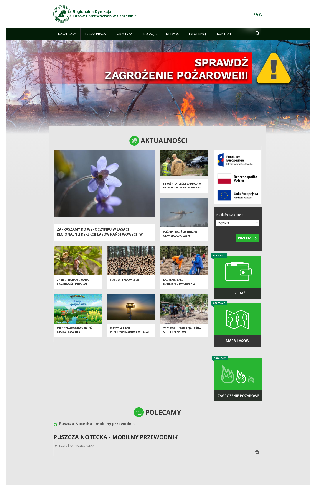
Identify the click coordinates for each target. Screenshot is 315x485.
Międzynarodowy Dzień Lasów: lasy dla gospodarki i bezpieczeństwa (74, 335)
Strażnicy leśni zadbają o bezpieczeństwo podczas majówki (182, 189)
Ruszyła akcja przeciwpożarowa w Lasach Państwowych (131, 333)
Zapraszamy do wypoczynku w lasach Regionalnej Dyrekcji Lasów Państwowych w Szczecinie (100, 234)
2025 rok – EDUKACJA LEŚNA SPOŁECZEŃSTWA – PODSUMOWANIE (182, 333)
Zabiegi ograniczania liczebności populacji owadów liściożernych (74, 285)
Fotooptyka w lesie (124, 281)
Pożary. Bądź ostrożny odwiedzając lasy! (180, 235)
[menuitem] (66, 34)
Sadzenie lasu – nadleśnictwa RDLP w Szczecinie (179, 285)
